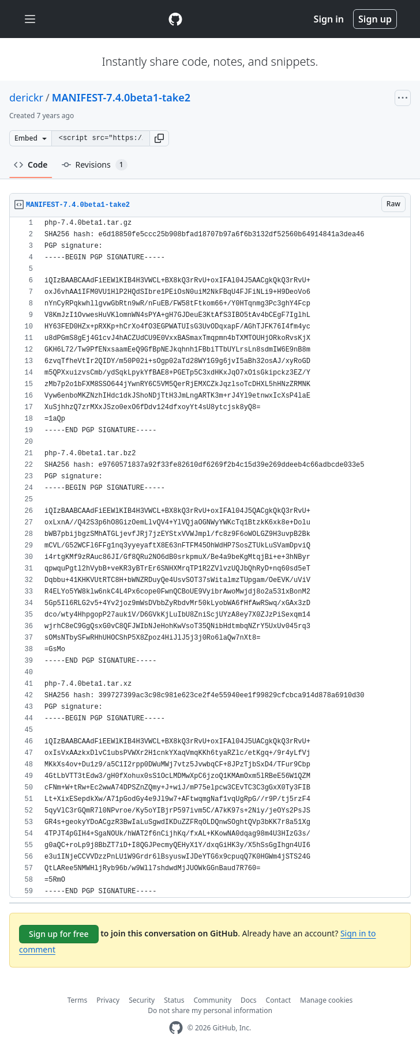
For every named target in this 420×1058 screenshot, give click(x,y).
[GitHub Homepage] (176, 1028)
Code (31, 164)
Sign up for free (59, 933)
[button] (159, 138)
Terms (78, 1000)
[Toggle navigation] (30, 19)
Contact (278, 1000)
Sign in (329, 19)
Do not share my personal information (210, 1010)
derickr (26, 97)
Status (174, 1000)
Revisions (94, 165)
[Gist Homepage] (175, 19)
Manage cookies (326, 1000)
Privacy (107, 1000)
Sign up (375, 19)
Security (142, 1000)
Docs (249, 1000)
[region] (210, 557)
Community (212, 1000)
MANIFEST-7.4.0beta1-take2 (121, 97)
